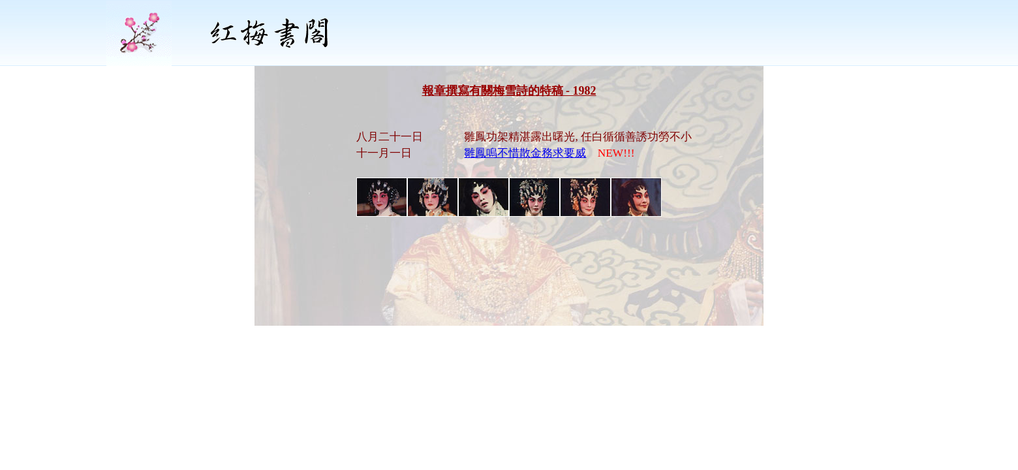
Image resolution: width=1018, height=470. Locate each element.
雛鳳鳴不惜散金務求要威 (525, 153)
